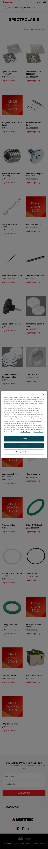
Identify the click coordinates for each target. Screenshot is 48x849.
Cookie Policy (25, 432)
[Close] (43, 394)
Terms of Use (38, 432)
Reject (24, 445)
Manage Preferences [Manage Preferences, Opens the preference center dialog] (24, 452)
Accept (24, 438)
